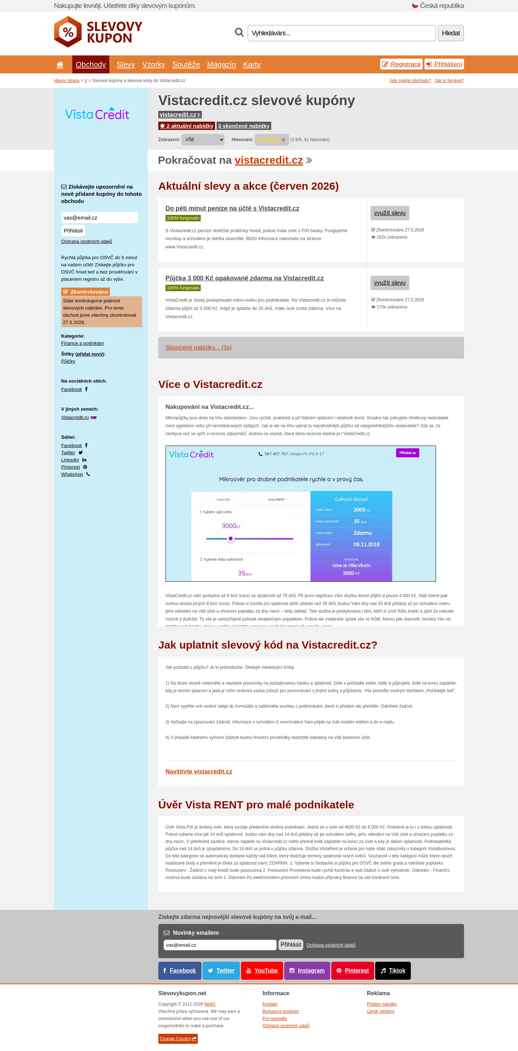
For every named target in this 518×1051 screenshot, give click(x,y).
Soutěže (186, 64)
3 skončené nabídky (244, 126)
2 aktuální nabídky (186, 126)
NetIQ (209, 1004)
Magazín (221, 64)
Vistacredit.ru (75, 417)
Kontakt (270, 1004)
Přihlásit (73, 230)
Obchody (91, 64)
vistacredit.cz (180, 115)
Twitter (68, 452)
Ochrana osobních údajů (86, 241)
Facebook (71, 389)
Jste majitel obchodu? (410, 80)
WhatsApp (72, 474)
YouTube (266, 970)
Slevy (126, 64)
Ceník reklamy (381, 1011)
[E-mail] (220, 945)
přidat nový (90, 354)
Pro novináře (275, 1018)
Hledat (451, 33)
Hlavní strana (66, 80)
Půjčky (68, 361)
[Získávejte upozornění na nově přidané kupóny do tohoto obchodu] (99, 217)
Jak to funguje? (449, 80)
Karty (252, 64)
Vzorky (153, 64)
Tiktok (397, 970)
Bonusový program (281, 1011)
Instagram (311, 970)
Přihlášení (444, 64)
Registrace (401, 64)
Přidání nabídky (382, 1004)
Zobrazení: (169, 139)
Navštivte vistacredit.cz (198, 771)
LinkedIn (70, 460)
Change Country (178, 1038)
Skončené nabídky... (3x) (198, 347)
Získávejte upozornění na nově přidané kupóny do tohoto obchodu (101, 194)
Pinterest (70, 467)
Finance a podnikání (82, 343)
